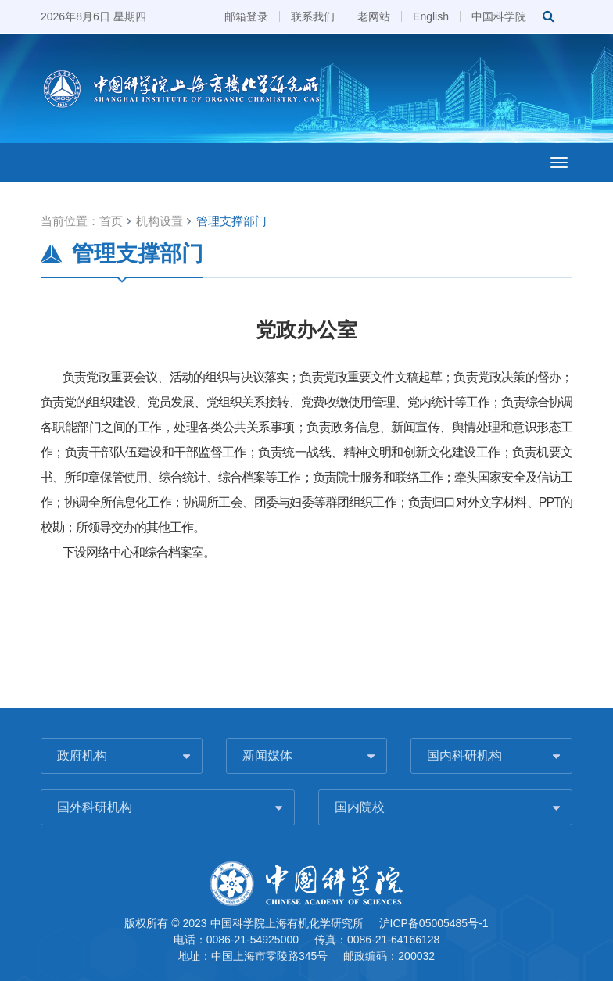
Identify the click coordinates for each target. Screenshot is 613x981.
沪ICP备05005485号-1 (434, 923)
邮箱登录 (246, 16)
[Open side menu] (559, 162)
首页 (111, 220)
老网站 (373, 16)
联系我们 (313, 16)
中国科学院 (498, 16)
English (431, 16)
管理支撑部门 (231, 220)
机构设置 (159, 220)
